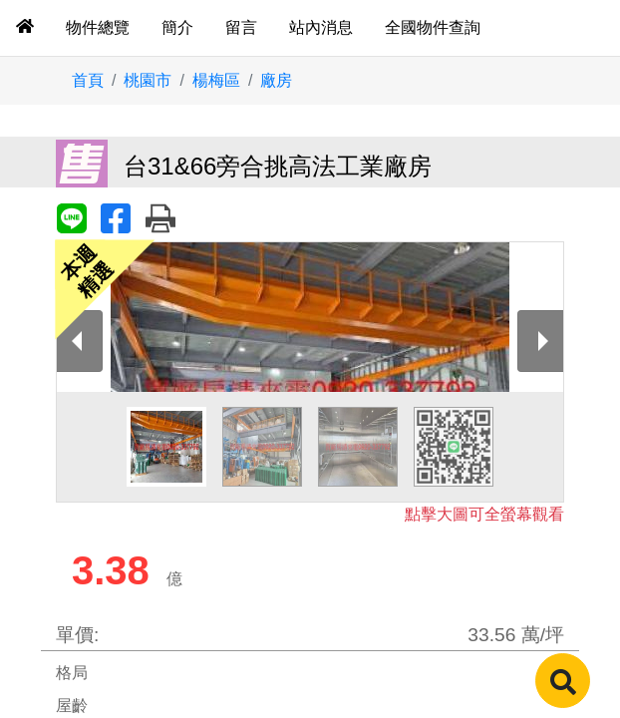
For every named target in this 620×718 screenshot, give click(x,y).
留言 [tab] (241, 27)
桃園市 (147, 80)
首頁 (88, 80)
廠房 (276, 80)
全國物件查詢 (432, 27)
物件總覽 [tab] (98, 27)
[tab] (25, 28)
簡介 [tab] (177, 27)
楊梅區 (216, 80)
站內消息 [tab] (321, 27)
